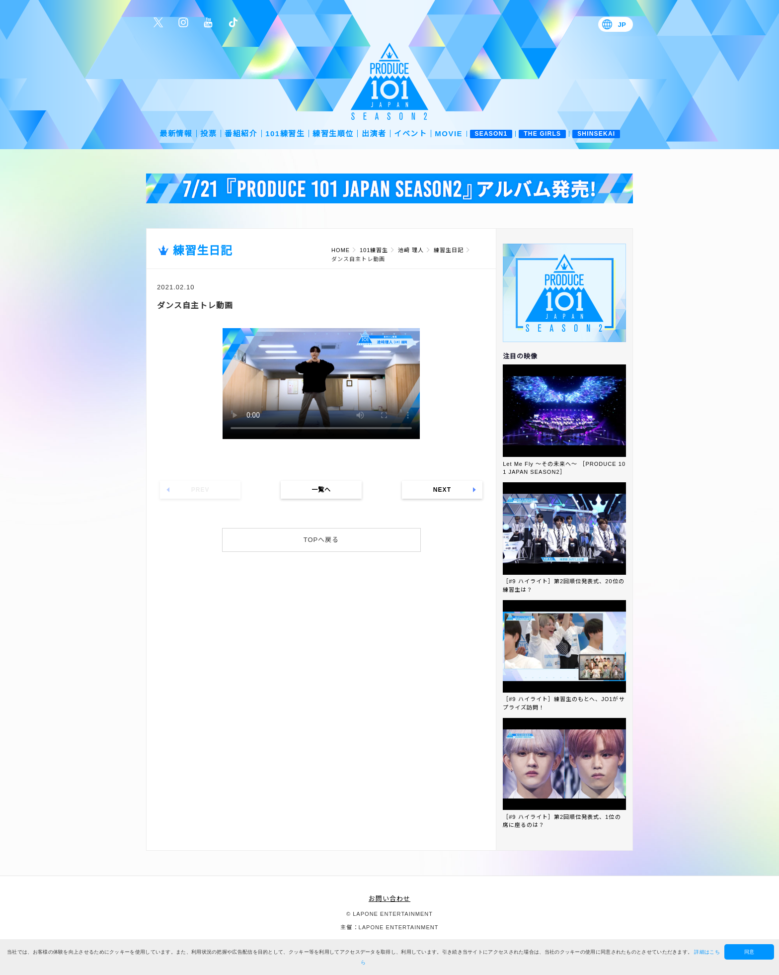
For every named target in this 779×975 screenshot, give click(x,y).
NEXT (442, 489)
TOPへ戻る (321, 539)
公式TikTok (233, 22)
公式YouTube (208, 22)
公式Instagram (183, 22)
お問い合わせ (389, 898)
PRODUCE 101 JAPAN (389, 81)
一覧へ (321, 489)
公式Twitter (158, 22)
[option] (389, 188)
